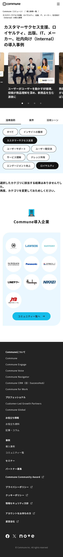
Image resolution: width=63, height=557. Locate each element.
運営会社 (10, 521)
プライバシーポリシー (17, 487)
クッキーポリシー (15, 495)
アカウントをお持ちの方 (18, 513)
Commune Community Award (23, 477)
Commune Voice (15, 370)
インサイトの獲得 (33, 132)
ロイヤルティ (47, 165)
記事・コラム (12, 430)
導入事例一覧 (31, 11)
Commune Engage (16, 364)
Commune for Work (17, 389)
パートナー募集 (14, 468)
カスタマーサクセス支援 (20, 140)
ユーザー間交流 (44, 148)
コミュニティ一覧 (15, 452)
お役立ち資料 (13, 424)
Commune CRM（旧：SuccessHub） (26, 383)
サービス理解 (14, 157)
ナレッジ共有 (38, 157)
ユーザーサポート (16, 148)
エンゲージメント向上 (19, 165)
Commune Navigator (17, 376)
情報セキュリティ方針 (17, 503)
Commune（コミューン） (13, 11)
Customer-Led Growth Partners (23, 403)
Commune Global (16, 409)
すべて (10, 132)
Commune (11, 358)
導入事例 (10, 446)
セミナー (10, 460)
